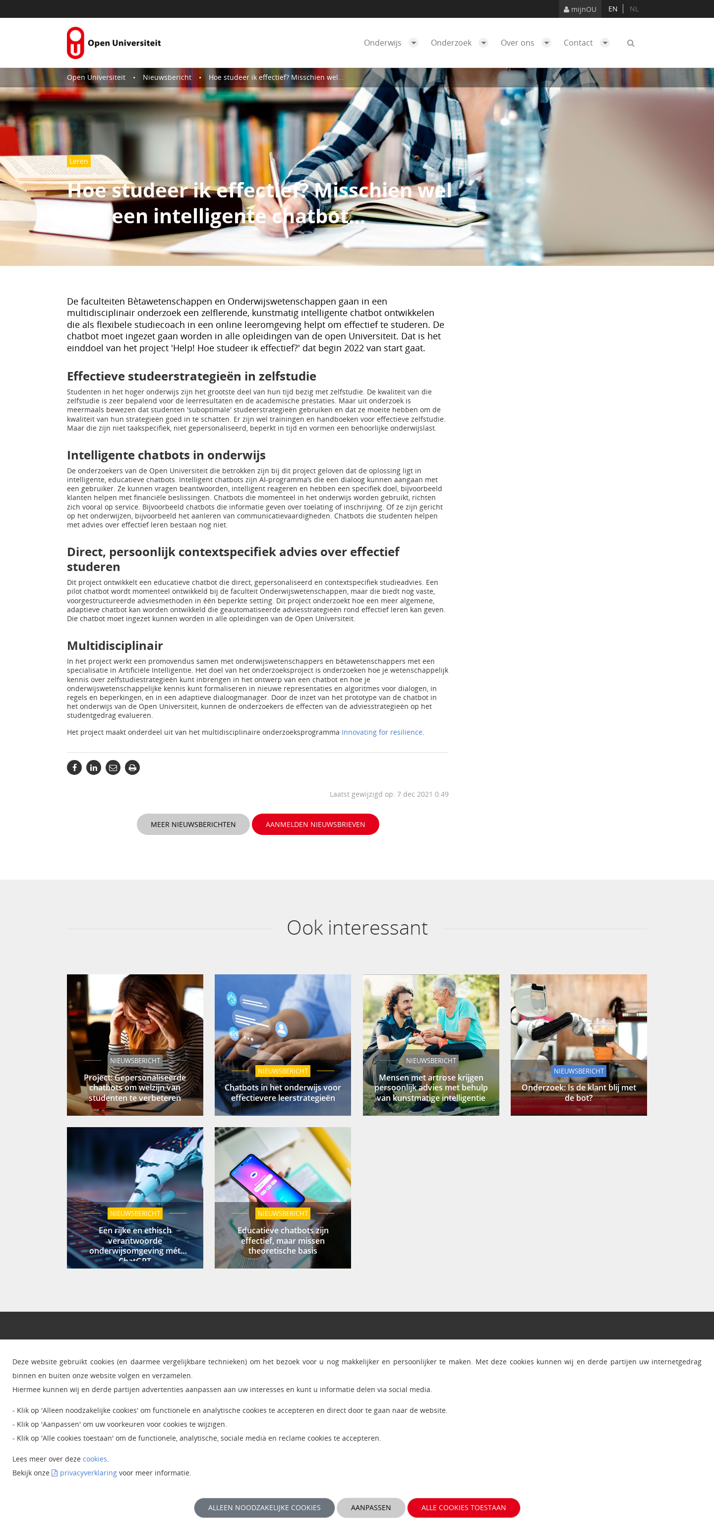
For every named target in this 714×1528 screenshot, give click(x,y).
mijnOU (580, 9)
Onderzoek (462, 43)
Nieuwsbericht (167, 77)
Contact (589, 43)
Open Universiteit (96, 77)
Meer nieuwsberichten (193, 824)
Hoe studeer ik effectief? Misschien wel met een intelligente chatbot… (324, 77)
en (613, 8)
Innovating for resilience (382, 732)
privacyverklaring (88, 1472)
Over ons (528, 43)
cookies (95, 1459)
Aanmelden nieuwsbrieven (315, 824)
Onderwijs (393, 43)
